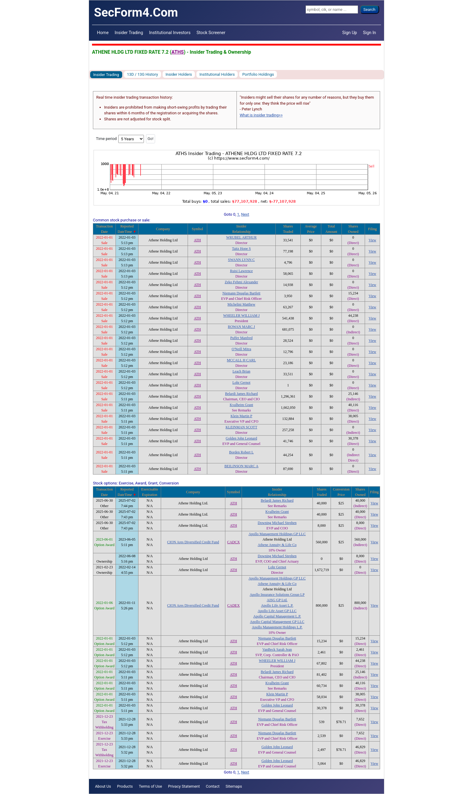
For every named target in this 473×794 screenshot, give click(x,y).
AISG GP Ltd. (277, 600)
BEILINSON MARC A (241, 466)
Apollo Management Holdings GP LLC (277, 534)
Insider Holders (179, 74)
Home (103, 32)
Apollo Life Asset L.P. (277, 605)
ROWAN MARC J (241, 327)
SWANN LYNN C (241, 260)
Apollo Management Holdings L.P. (277, 627)
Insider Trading (129, 32)
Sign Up (349, 32)
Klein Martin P (241, 416)
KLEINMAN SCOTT (241, 427)
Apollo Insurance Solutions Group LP (277, 594)
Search (369, 9)
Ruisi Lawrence (241, 271)
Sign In (369, 32)
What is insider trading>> (261, 115)
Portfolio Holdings (258, 74)
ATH (197, 240)
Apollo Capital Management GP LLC (277, 622)
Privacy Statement (184, 786)
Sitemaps (234, 786)
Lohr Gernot (241, 382)
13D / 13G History (142, 74)
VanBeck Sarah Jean (277, 649)
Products (125, 786)
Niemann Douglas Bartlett (241, 293)
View (372, 240)
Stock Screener (211, 32)
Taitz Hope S (241, 248)
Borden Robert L (241, 452)
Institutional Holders (217, 74)
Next (245, 214)
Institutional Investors (169, 32)
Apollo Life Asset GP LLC (277, 611)
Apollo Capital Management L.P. (277, 616)
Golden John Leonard (241, 438)
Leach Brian (241, 371)
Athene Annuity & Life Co (277, 545)
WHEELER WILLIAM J (241, 315)
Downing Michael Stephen (277, 523)
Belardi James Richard (241, 394)
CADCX (233, 542)
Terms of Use (150, 786)
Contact (212, 786)
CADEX (233, 605)
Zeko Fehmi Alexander (241, 282)
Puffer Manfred (241, 338)
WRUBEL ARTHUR (241, 237)
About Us (103, 786)
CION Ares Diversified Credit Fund (193, 542)
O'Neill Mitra (241, 349)
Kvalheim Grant (241, 405)
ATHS (177, 52)
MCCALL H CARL (241, 360)
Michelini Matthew (241, 304)
